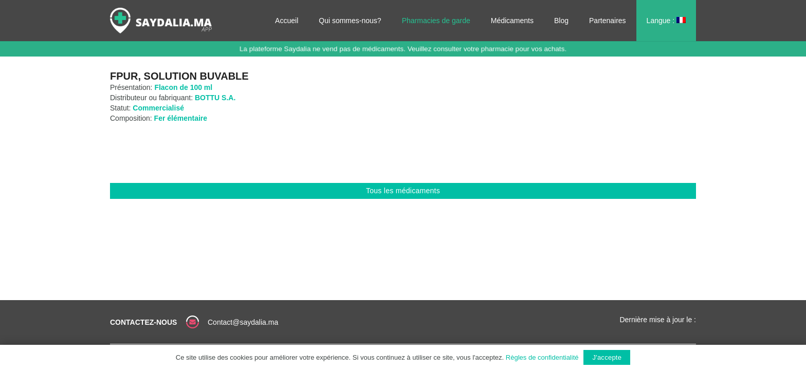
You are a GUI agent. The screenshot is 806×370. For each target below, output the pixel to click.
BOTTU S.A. (215, 98)
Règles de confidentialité (542, 357)
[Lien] (161, 20)
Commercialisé (158, 108)
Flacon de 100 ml (183, 87)
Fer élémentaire (181, 118)
